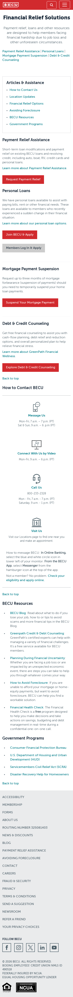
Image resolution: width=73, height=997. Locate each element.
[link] (51, 5)
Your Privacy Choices (20, 927)
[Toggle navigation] (64, 5)
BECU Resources (22, 117)
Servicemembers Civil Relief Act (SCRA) (38, 767)
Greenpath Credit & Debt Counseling (37, 633)
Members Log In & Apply (23, 248)
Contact (9, 866)
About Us (10, 820)
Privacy (8, 888)
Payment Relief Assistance (21, 51)
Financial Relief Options (26, 103)
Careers (9, 873)
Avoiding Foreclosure (25, 110)
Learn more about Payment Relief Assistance (34, 168)
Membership (12, 804)
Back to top (10, 378)
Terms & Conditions (19, 896)
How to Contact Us (23, 90)
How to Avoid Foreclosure (29, 683)
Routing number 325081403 (24, 827)
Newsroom (11, 911)
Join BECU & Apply (19, 234)
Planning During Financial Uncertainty (37, 658)
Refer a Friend (14, 919)
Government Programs (26, 124)
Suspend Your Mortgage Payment (30, 302)
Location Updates (22, 96)
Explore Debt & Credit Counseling (30, 367)
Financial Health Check (26, 707)
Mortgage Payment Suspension (24, 55)
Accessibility (13, 797)
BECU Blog (18, 613)
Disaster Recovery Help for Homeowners (39, 774)
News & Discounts (17, 835)
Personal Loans (53, 51)
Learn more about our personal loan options (34, 223)
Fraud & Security (16, 881)
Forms (7, 812)
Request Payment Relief (23, 179)
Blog (6, 843)
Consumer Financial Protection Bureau (38, 748)
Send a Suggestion (18, 904)
